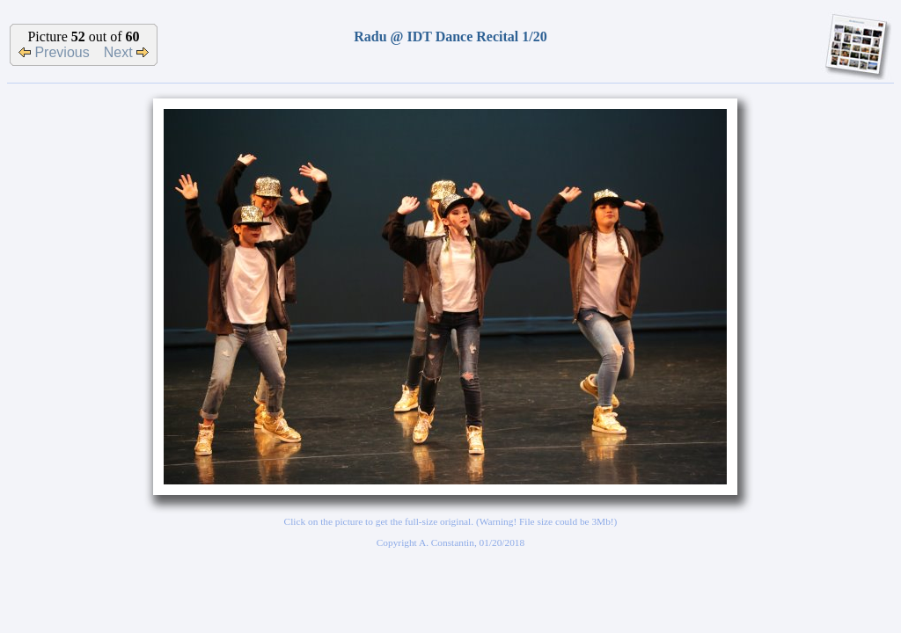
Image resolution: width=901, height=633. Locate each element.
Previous (54, 52)
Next (126, 52)
